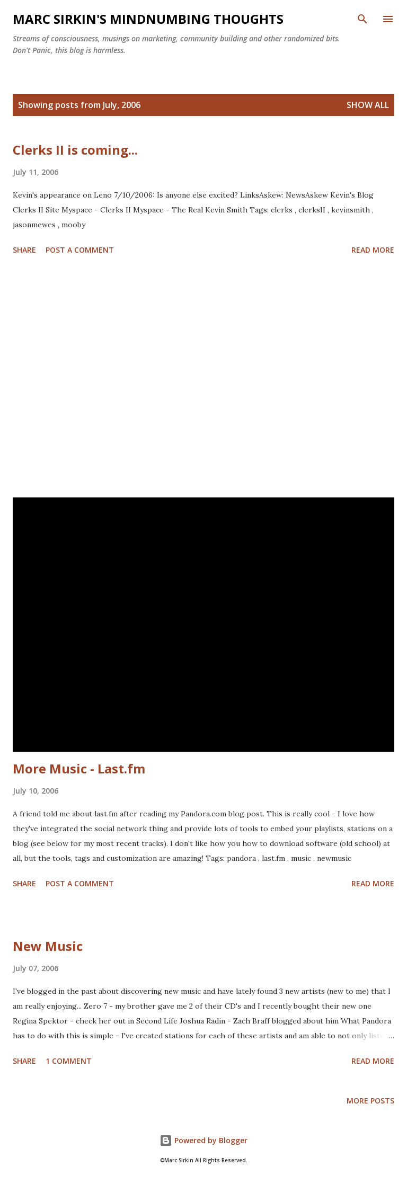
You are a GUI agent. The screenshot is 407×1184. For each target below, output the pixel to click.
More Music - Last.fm (79, 768)
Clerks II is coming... (75, 149)
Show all (368, 105)
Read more (372, 250)
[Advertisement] (203, 378)
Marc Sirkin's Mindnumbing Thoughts (148, 19)
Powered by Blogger (203, 1140)
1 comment (69, 1061)
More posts (370, 1101)
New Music (48, 946)
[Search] (362, 19)
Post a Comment (80, 250)
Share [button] (24, 250)
